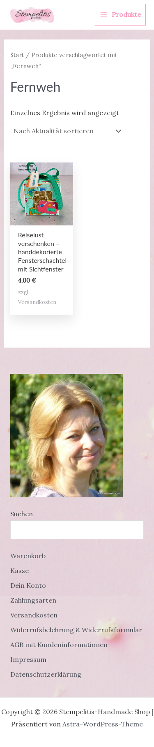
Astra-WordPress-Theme (102, 724)
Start (17, 55)
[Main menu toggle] (120, 15)
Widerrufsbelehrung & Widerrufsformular (76, 630)
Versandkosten (37, 302)
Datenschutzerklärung (45, 674)
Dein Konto (28, 585)
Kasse (19, 570)
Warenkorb (28, 556)
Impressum (28, 659)
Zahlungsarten (33, 600)
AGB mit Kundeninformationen (59, 644)
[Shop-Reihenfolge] (66, 131)
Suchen (21, 514)
